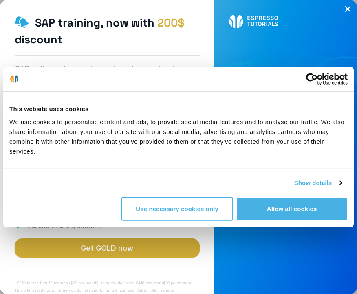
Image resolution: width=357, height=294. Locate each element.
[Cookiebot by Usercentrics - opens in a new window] (312, 79)
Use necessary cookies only (177, 208)
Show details (313, 182)
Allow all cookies (292, 208)
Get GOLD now (107, 248)
